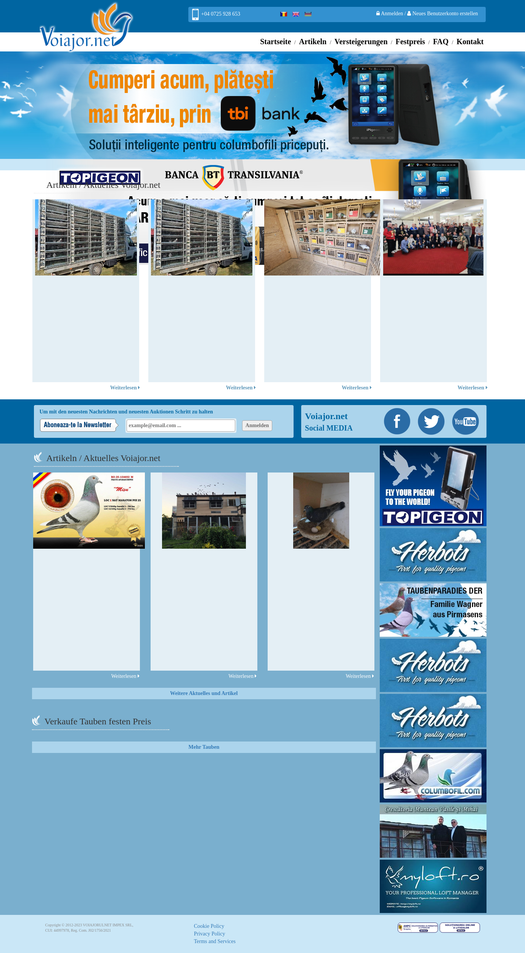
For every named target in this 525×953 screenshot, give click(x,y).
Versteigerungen (360, 41)
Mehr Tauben (203, 747)
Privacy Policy (209, 934)
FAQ (441, 41)
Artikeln (312, 41)
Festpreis (410, 41)
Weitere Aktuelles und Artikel (204, 693)
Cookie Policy (209, 926)
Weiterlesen (125, 388)
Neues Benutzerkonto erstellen (442, 13)
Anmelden (390, 13)
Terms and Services (215, 941)
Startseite (275, 41)
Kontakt (469, 41)
